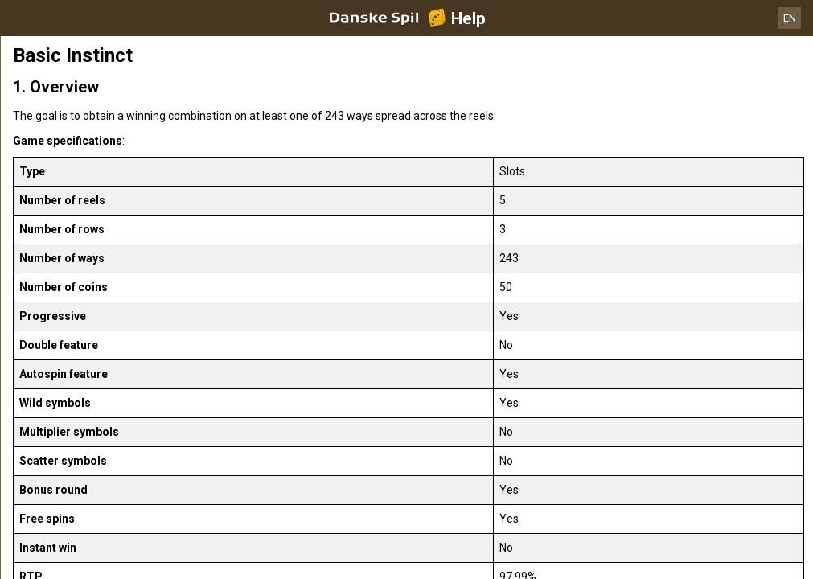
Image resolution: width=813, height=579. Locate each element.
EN (789, 18)
